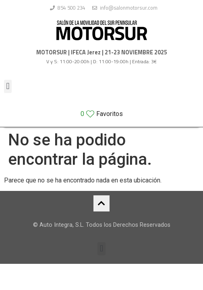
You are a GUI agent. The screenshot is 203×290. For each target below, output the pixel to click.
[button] (8, 86)
